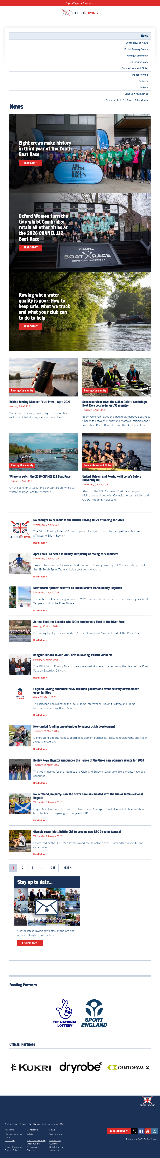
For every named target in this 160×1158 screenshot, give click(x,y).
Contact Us (32, 1129)
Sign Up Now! (30, 943)
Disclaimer (10, 1140)
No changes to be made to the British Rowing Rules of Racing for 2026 (78, 520)
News (144, 35)
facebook (141, 1131)
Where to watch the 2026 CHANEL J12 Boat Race (39, 476)
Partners (143, 80)
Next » (67, 867)
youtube (148, 1131)
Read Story (30, 163)
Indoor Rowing (140, 74)
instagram (154, 1131)
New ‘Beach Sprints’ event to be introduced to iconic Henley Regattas (77, 588)
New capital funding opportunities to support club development (74, 726)
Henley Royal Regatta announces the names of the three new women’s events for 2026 (88, 760)
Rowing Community (137, 55)
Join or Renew (119, 1131)
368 (53, 867)
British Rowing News (136, 42)
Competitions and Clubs (135, 68)
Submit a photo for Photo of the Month (127, 100)
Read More (39, 542)
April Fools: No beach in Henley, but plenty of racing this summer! (75, 554)
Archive (144, 87)
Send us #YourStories (136, 93)
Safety (30, 1134)
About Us (9, 1129)
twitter (134, 1131)
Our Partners (55, 1134)
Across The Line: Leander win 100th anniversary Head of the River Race (78, 622)
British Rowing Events (136, 49)
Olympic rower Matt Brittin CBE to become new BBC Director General (77, 832)
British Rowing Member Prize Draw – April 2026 (39, 402)
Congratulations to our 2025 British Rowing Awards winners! (72, 655)
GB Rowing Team (139, 61)
